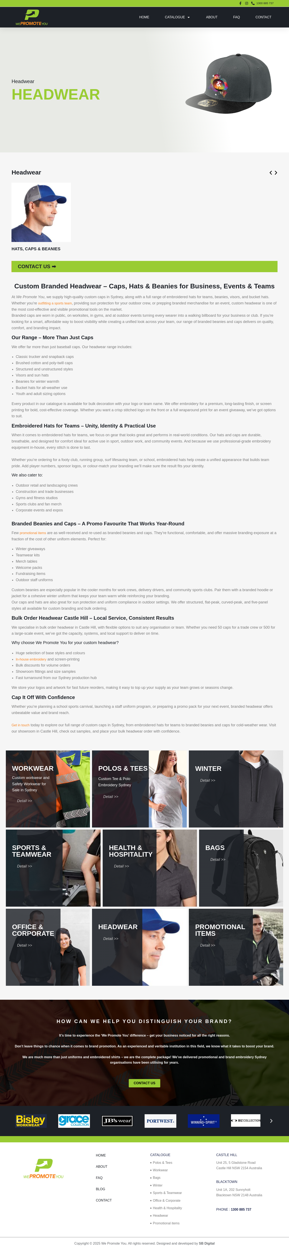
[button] (270, 172)
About (211, 17)
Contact (263, 17)
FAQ (236, 17)
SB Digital (207, 1243)
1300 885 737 (241, 1209)
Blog (100, 1189)
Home (144, 17)
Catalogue (177, 17)
